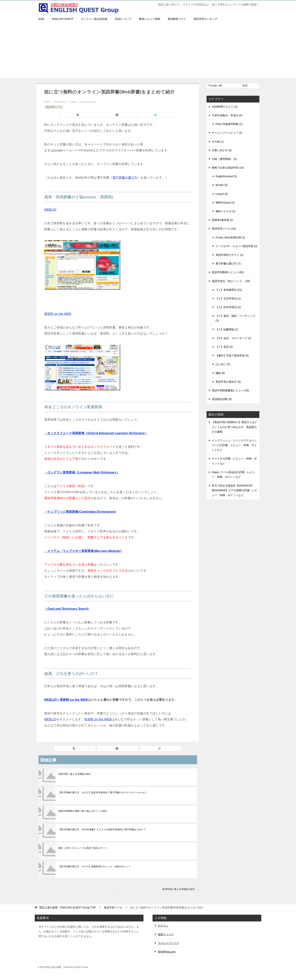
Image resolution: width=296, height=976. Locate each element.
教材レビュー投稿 (149, 18)
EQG (41, 18)
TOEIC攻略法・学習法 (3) (227, 115)
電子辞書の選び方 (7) (228, 263)
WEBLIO (50, 209)
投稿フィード (166, 934)
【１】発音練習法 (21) (229, 289)
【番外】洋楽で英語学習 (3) (232, 355)
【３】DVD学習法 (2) (228, 307)
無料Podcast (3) (225, 202)
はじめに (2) (223, 364)
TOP (67, 907)
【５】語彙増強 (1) (227, 329)
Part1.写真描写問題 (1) (229, 124)
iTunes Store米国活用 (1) (230, 237)
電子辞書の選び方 (125, 177)
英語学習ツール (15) (224, 228)
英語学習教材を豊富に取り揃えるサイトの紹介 (82, 811)
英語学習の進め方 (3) (228, 381)
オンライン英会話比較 (94, 18)
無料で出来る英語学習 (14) (228, 167)
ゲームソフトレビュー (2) (227, 132)
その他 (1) (218, 141)
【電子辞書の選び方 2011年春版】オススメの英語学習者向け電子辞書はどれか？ (102, 829)
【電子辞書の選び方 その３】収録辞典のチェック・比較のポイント (94, 866)
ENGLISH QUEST (62, 18)
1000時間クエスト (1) (224, 106)
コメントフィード (168, 942)
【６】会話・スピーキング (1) (233, 338)
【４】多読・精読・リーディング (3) (235, 318)
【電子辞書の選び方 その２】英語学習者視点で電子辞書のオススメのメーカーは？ (102, 792)
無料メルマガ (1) (225, 211)
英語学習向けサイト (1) (229, 254)
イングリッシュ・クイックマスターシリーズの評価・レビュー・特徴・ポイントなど (234, 445)
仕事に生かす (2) (222, 150)
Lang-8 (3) (222, 193)
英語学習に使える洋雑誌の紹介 (74, 774)
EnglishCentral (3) (226, 176)
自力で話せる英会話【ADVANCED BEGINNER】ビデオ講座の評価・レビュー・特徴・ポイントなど (234, 490)
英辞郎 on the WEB (57, 313)
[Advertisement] (148, 51)
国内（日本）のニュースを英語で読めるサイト (82, 848)
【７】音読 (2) (224, 346)
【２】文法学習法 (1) (228, 298)
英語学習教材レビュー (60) (228, 272)
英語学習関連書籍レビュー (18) (230, 390)
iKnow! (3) (221, 185)
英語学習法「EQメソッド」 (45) (231, 281)
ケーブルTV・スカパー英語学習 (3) (236, 246)
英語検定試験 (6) (222, 399)
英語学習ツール (54, 107)
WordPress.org (166, 951)
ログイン (163, 925)
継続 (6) (220, 373)
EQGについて (123, 18)
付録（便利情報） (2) (224, 158)
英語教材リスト (177, 18)
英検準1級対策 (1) (222, 219)
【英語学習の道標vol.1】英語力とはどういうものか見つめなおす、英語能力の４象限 (234, 427)
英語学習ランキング (205, 18)
